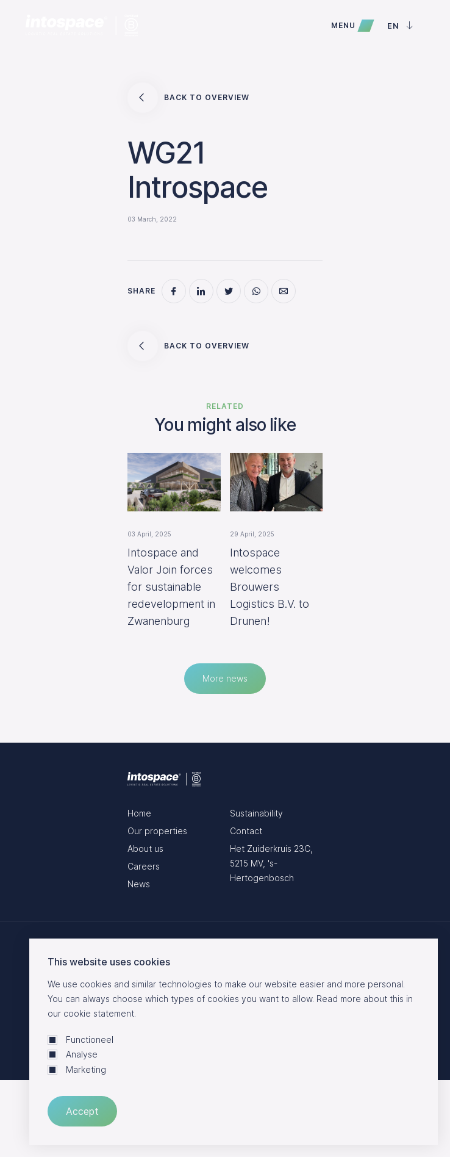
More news (225, 678)
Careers (143, 866)
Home (139, 813)
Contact (246, 831)
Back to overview (188, 97)
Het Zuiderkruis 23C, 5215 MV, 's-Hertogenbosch (271, 863)
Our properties (157, 831)
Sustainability (256, 813)
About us (145, 848)
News (138, 884)
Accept (82, 1111)
